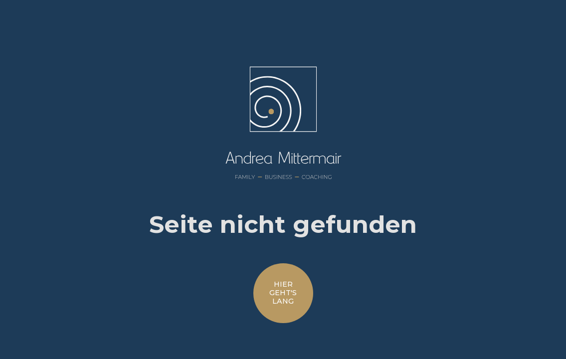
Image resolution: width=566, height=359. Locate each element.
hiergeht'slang (283, 293)
